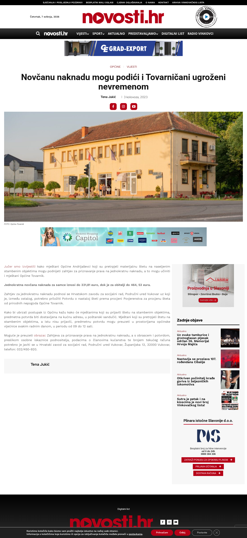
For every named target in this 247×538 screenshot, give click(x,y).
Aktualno (181, 331)
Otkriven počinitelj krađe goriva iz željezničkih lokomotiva (196, 381)
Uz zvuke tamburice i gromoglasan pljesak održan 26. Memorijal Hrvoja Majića (193, 339)
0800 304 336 (208, 454)
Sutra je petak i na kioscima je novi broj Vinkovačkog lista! (193, 402)
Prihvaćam (162, 532)
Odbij (182, 532)
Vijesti (132, 66)
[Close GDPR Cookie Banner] (217, 533)
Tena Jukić (108, 97)
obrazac (40, 335)
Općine (115, 66)
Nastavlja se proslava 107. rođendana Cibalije (196, 360)
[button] (38, 33)
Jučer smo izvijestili (20, 266)
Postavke (202, 532)
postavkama (135, 534)
